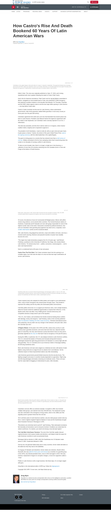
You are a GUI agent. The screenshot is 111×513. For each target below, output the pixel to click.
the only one (34, 337)
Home (13, 14)
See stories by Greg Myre (28, 485)
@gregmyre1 (55, 469)
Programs (26, 14)
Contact (81, 498)
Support (55, 14)
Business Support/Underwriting (71, 14)
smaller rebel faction (23, 232)
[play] (13, 10)
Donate (96, 3)
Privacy (43, 498)
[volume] (17, 10)
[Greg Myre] (16, 482)
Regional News (37, 14)
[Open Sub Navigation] (21, 14)
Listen (18, 14)
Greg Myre (21, 45)
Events (47, 14)
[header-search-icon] (88, 3)
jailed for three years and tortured (38, 455)
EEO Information (45, 501)
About (86, 14)
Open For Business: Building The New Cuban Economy (33, 324)
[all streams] (94, 10)
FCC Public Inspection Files (67, 498)
